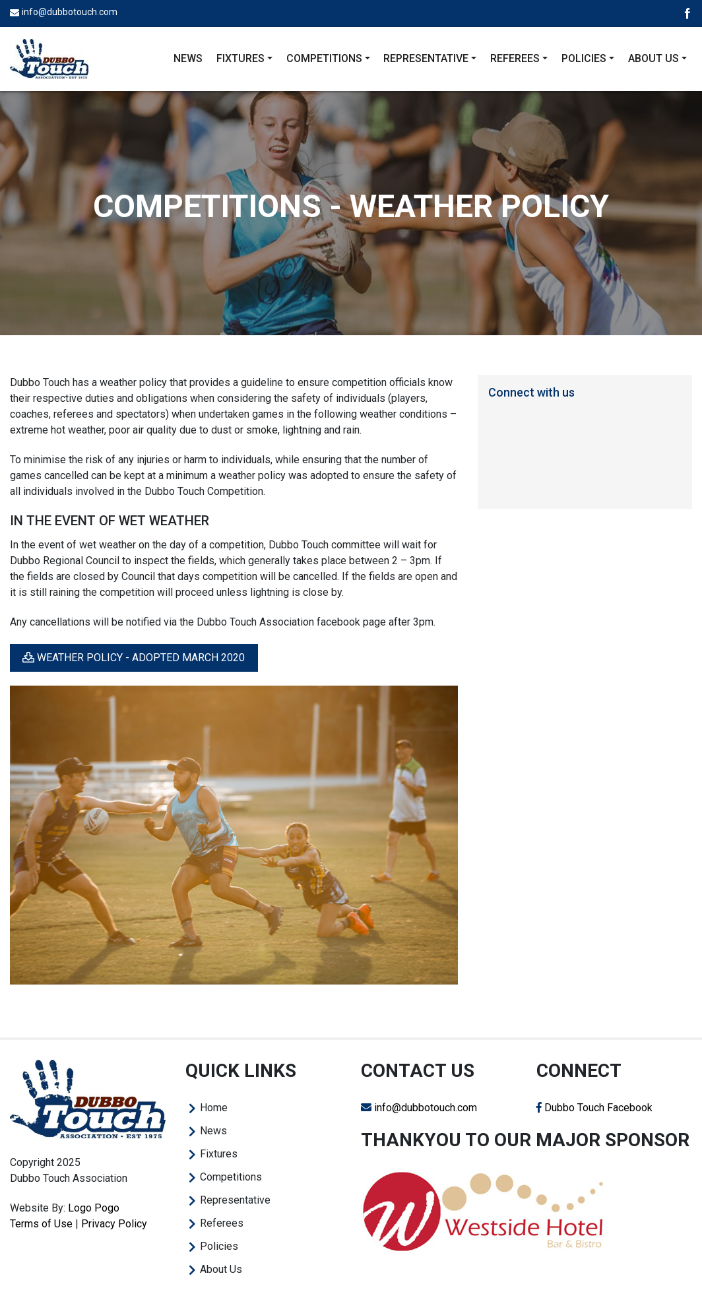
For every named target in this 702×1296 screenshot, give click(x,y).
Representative (235, 1200)
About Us (221, 1269)
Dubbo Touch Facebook (594, 1107)
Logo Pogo (93, 1208)
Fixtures (219, 1154)
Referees (221, 1223)
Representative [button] (425, 58)
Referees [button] (515, 58)
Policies (219, 1246)
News (188, 58)
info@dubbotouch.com (69, 12)
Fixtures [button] (240, 58)
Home (214, 1107)
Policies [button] (583, 58)
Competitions (231, 1177)
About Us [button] (653, 58)
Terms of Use (41, 1223)
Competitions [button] (324, 58)
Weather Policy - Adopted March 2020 (133, 657)
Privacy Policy (114, 1223)
